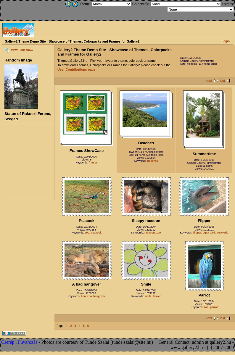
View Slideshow (22, 50)
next (209, 80)
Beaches (152, 160)
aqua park (209, 232)
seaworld (222, 232)
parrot (214, 307)
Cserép (7, 342)
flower (157, 296)
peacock (96, 232)
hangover (99, 296)
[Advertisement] (40, 9)
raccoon (149, 232)
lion (83, 296)
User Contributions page (76, 69)
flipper (197, 232)
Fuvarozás (27, 342)
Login (226, 41)
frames (93, 162)
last (222, 80)
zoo (87, 232)
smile (147, 296)
